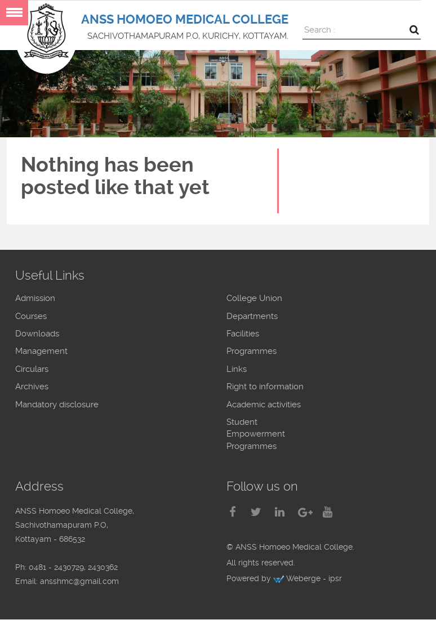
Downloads (37, 334)
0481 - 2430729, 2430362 (73, 567)
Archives (31, 386)
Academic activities (263, 404)
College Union (254, 298)
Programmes (251, 351)
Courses (31, 316)
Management (41, 351)
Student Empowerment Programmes (255, 434)
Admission (35, 298)
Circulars (31, 369)
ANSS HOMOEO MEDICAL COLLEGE (184, 19)
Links (236, 369)
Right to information (265, 386)
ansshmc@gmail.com (79, 581)
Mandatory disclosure (57, 404)
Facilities (242, 334)
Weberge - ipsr (314, 578)
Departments (252, 316)
